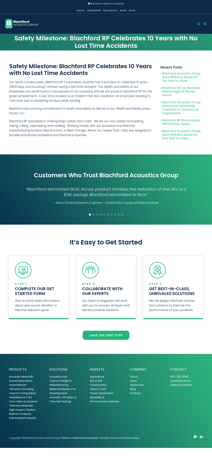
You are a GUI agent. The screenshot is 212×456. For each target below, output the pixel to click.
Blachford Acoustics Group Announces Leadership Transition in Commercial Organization (181, 107)
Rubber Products (20, 414)
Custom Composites (22, 393)
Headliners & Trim (20, 397)
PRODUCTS (18, 369)
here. (21, 113)
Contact (135, 393)
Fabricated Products (22, 418)
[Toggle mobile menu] (205, 23)
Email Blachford (180, 381)
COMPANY (138, 369)
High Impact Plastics (22, 410)
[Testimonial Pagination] (90, 215)
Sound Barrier (18, 385)
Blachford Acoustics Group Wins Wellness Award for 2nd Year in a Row (181, 134)
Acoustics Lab (58, 377)
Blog (133, 389)
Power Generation (102, 393)
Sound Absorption (20, 381)
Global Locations (181, 385)
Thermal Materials (21, 406)
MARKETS (97, 369)
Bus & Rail (96, 381)
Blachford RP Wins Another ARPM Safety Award (181, 122)
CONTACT (178, 369)
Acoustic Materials (21, 377)
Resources (137, 385)
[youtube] (195, 436)
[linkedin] (201, 436)
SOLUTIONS (58, 369)
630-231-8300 (179, 377)
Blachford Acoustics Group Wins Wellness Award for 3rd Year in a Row (181, 77)
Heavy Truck (98, 389)
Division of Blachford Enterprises (80, 438)
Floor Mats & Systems (23, 401)
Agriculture (97, 377)
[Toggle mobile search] (198, 23)
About (134, 377)
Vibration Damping (21, 389)
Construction (98, 385)
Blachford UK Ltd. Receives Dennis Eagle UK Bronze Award (181, 91)
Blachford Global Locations (106, 3)
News (133, 381)
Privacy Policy (131, 438)
